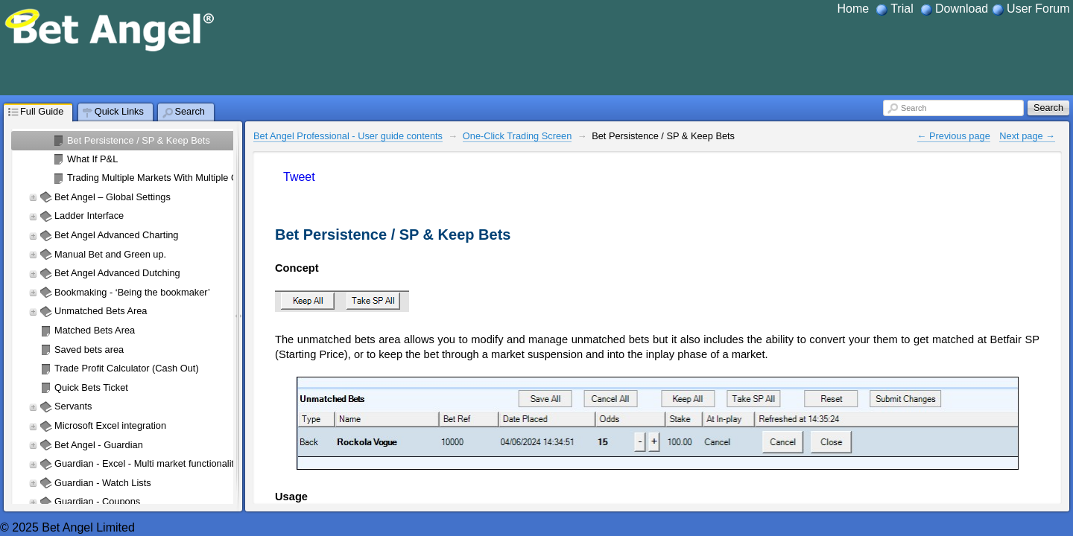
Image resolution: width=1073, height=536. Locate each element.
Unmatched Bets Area (100, 310)
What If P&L (92, 159)
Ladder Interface (89, 215)
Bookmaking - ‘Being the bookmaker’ (132, 292)
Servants (73, 406)
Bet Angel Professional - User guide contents (348, 135)
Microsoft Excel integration (110, 425)
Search (913, 107)
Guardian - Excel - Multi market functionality (146, 463)
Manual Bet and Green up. (110, 254)
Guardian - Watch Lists (102, 482)
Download (961, 8)
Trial (902, 8)
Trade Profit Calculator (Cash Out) (126, 368)
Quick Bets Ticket (91, 387)
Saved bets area (89, 349)
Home (853, 8)
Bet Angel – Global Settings (112, 196)
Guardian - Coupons (97, 501)
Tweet (299, 176)
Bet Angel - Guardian (98, 444)
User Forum (1038, 8)
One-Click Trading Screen (517, 135)
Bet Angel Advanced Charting (116, 234)
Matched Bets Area (94, 330)
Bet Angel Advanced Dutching (117, 272)
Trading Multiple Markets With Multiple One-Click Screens (189, 177)
